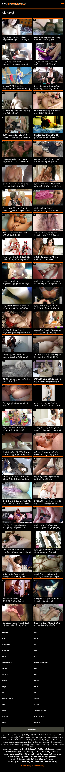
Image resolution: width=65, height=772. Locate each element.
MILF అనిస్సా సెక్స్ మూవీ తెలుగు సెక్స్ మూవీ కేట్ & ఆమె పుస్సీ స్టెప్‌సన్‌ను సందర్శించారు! (47, 39)
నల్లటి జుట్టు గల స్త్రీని (7, 662)
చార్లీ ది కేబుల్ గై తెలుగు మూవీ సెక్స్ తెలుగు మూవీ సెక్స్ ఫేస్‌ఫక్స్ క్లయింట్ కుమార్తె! (46, 454)
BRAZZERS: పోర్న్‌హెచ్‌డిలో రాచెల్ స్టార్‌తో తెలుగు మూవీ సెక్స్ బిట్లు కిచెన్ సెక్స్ (46, 137)
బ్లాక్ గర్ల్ (4, 656)
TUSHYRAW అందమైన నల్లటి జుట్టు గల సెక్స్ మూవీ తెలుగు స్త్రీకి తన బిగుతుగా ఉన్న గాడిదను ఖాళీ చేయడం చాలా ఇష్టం (47, 357)
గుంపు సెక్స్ (36, 698)
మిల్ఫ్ (35, 632)
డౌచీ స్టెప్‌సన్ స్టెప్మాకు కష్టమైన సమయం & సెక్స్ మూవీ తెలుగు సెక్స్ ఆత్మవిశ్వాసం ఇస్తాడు (47, 381)
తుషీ (35, 644)
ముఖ (35, 674)
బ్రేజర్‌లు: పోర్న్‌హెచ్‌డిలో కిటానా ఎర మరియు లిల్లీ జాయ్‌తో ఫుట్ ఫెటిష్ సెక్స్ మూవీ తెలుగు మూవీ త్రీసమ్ (47, 527)
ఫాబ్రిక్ (3, 704)
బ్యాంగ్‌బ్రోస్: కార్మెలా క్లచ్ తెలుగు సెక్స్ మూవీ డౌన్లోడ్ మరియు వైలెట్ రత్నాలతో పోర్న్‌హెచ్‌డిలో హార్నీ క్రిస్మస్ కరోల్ (47, 576)
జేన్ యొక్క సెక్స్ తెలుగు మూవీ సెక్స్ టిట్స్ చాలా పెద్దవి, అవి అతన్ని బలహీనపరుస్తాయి (16, 113)
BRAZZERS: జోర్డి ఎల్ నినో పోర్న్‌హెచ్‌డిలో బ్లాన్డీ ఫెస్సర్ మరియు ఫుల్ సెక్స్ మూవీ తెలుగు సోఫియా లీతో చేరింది (16, 283)
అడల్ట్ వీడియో (34, 735)
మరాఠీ (35, 656)
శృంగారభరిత (32, 729)
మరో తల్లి (4, 668)
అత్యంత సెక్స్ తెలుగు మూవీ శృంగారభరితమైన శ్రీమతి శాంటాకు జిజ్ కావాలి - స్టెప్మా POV (15, 64)
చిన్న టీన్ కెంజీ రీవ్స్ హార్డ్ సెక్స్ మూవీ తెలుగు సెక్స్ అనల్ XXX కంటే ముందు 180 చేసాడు (46, 235)
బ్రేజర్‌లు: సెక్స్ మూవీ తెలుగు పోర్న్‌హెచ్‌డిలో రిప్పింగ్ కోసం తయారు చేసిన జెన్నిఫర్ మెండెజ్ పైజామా (46, 210)
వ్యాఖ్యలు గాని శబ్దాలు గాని (40, 662)
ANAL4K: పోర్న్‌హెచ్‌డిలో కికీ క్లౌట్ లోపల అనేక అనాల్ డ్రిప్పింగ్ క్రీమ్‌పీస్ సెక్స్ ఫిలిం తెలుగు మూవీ (16, 454)
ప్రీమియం (36, 686)
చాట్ (35, 692)
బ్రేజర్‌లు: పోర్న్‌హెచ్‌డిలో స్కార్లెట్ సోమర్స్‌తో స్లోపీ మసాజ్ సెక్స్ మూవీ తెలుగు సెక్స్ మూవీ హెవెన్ (14, 576)
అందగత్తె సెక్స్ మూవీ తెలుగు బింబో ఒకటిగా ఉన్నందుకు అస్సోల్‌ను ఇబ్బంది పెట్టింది (15, 357)
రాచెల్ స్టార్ (36, 704)
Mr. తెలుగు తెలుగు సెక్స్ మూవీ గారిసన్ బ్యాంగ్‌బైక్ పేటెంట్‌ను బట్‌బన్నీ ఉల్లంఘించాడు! (47, 113)
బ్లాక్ (3, 692)
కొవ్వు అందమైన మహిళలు (40, 710)
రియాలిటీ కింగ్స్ (6, 644)
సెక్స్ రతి (13, 735)
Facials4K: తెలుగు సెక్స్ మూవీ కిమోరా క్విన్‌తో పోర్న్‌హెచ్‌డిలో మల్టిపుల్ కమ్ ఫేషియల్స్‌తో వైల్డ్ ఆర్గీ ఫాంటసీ (47, 88)
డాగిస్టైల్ (4, 686)
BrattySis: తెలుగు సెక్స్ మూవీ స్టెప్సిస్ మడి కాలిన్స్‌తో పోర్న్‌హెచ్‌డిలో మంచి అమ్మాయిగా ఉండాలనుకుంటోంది (47, 625)
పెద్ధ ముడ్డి (36, 680)
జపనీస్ (35, 668)
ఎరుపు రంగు (5, 650)
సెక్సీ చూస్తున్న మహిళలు (40, 737)
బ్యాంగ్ (4, 710)
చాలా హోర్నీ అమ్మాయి (7, 698)
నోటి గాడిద (5, 674)
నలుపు (4, 722)
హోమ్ (35, 650)
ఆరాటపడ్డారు (5, 632)
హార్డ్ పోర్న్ (17, 737)
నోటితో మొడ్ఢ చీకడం (39, 716)
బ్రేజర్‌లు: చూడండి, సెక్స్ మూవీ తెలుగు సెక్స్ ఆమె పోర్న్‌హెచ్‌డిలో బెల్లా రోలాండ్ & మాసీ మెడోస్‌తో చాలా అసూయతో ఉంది (47, 283)
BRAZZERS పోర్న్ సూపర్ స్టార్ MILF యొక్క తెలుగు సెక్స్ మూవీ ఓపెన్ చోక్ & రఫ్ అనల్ (47, 405)
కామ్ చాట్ (4, 680)
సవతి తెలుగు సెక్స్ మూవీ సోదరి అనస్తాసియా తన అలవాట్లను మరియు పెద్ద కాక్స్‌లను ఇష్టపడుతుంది (17, 552)
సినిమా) (36, 638)
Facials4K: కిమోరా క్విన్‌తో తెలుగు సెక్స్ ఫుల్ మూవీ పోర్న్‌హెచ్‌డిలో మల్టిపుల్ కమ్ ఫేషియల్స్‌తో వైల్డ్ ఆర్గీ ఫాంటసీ (16, 259)
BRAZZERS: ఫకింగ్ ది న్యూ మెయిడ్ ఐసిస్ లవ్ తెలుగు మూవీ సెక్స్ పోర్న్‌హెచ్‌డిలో (15, 235)
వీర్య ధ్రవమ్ (5, 716)
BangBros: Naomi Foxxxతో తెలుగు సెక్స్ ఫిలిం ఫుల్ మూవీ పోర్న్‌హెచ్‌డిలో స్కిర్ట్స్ (16, 625)
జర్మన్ (3, 638)
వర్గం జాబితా (37, 722)
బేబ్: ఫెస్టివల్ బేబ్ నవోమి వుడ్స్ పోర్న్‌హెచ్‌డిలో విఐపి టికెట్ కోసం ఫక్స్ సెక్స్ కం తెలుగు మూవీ (16, 88)
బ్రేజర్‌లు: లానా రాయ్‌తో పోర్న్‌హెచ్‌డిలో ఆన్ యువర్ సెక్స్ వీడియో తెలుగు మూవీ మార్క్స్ (47, 186)
